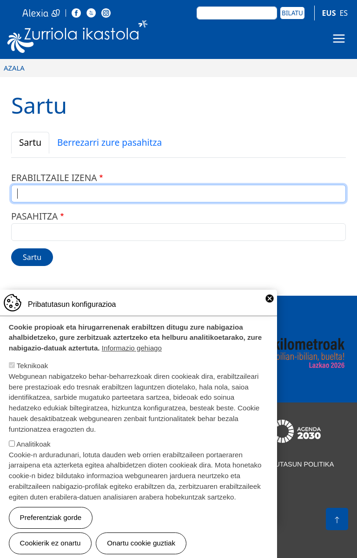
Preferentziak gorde (51, 528)
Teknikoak (32, 376)
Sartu (30, 142)
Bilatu (292, 12)
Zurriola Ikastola (78, 38)
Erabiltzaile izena (54, 177)
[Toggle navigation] (338, 38)
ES (343, 13)
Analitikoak (33, 455)
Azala (14, 67)
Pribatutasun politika (292, 464)
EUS (329, 13)
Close (269, 309)
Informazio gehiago (132, 359)
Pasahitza (34, 216)
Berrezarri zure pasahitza (109, 142)
